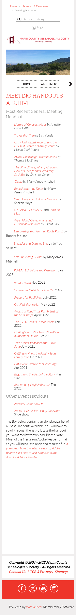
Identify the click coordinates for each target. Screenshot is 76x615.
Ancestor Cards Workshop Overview (37, 411)
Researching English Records (32, 385)
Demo (18, 181)
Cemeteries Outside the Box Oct (34, 290)
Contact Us (18, 571)
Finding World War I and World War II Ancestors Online (37, 334)
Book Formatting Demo (29, 189)
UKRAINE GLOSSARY (28, 210)
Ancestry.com (22, 282)
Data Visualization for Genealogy (35, 364)
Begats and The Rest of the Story (34, 374)
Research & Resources (35, 6)
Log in (40, 27)
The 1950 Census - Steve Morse (34, 322)
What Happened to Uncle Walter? (35, 199)
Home (13, 6)
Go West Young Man (27, 304)
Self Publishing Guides (28, 257)
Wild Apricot (34, 607)
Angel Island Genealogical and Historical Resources (33, 222)
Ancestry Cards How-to (29, 404)
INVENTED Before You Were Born (35, 270)
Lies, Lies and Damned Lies (31, 243)
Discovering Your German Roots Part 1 (38, 231)
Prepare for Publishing (28, 297)
